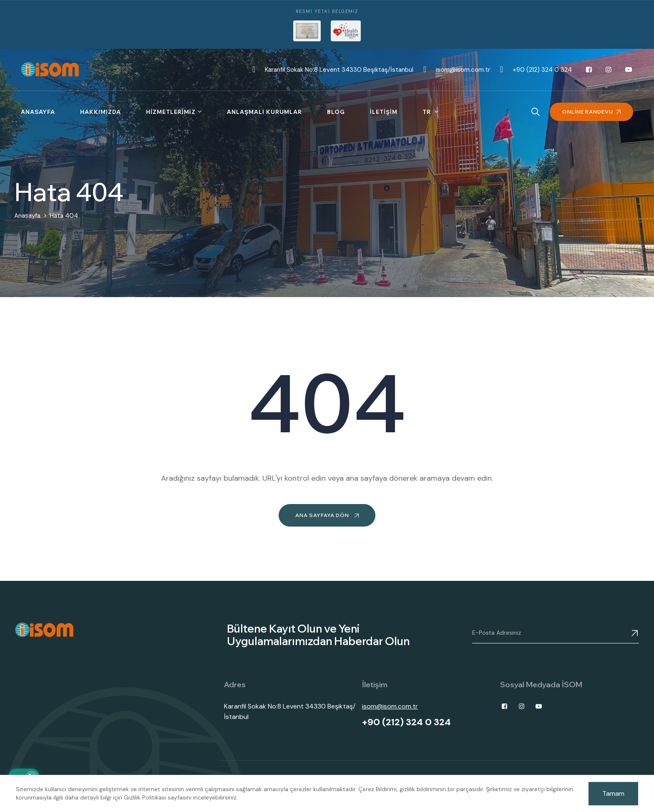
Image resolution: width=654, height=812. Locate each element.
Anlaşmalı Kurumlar (264, 111)
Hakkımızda (100, 111)
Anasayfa (38, 111)
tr (428, 111)
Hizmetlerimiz (171, 111)
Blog (336, 111)
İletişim (383, 111)
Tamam (613, 793)
